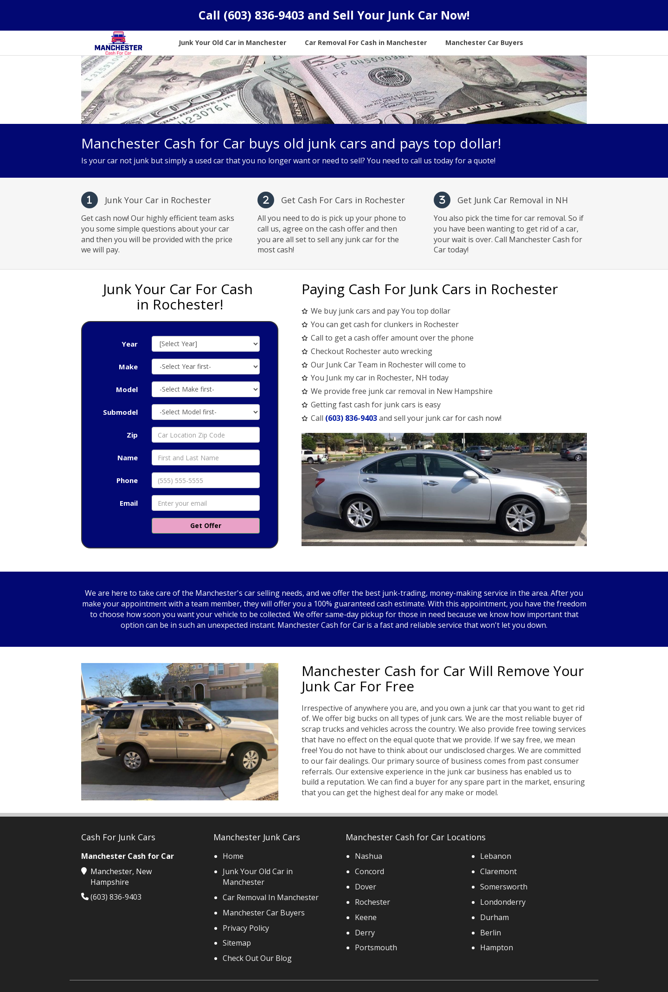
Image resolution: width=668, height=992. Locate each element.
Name (127, 457)
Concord (369, 871)
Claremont (498, 871)
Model (127, 389)
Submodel (120, 412)
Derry (365, 933)
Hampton (496, 947)
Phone (127, 480)
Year (130, 343)
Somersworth (503, 887)
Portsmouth (376, 947)
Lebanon (495, 856)
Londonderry (503, 902)
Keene (366, 917)
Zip (132, 434)
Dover (365, 887)
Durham (494, 917)
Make (128, 366)
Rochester (372, 902)
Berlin (490, 933)
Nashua (368, 856)
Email (129, 503)
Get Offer (205, 525)
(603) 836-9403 (264, 15)
